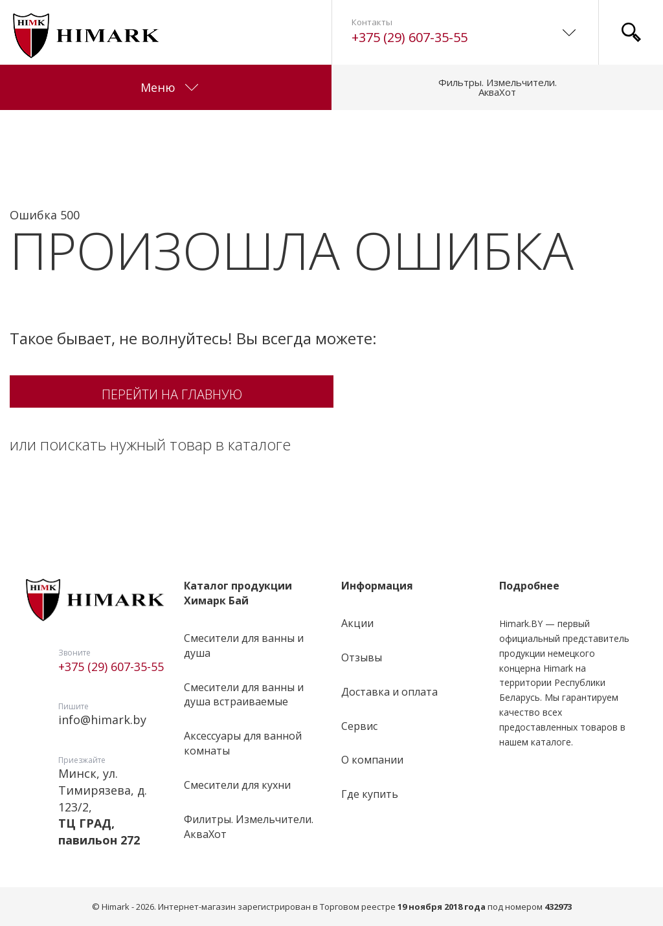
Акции (357, 623)
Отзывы (361, 657)
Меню (169, 87)
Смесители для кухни (237, 785)
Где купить (369, 794)
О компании (372, 760)
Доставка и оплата (389, 692)
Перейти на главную (172, 394)
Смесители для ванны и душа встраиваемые (244, 694)
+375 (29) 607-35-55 (409, 37)
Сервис (359, 726)
